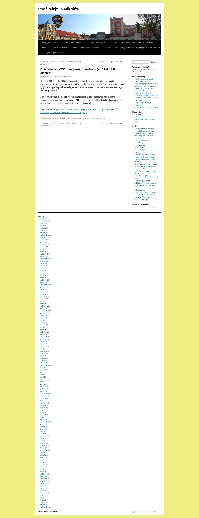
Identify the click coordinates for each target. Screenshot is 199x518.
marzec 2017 (44, 467)
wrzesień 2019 (44, 396)
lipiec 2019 (43, 401)
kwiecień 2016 (44, 493)
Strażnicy (75, 48)
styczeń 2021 (44, 358)
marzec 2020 (44, 382)
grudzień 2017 (44, 446)
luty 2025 (43, 249)
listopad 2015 (44, 505)
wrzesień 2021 (44, 339)
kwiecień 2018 (44, 436)
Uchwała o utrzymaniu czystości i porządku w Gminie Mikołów (136, 48)
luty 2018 (43, 441)
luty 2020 (43, 384)
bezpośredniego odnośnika (101, 118)
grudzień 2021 (44, 332)
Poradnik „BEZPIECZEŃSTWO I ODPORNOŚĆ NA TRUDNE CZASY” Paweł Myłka (145, 197)
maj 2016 (43, 490)
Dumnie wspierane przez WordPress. (146, 512)
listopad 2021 (44, 334)
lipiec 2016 (43, 486)
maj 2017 (43, 462)
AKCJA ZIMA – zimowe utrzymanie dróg (69, 43)
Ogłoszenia (85, 48)
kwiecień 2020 (44, 379)
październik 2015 (45, 507)
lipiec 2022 (43, 318)
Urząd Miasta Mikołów (141, 140)
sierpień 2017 (44, 455)
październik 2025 (45, 235)
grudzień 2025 (44, 230)
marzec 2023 (44, 299)
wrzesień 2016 (44, 481)
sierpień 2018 (44, 427)
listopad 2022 (44, 308)
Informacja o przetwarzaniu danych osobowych (127, 43)
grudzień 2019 (44, 389)
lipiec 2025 (43, 242)
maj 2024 (43, 270)
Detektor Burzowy (140, 145)
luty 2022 (43, 327)
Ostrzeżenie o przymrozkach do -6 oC (146, 107)
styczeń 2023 (44, 304)
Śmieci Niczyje (139, 143)
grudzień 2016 (44, 474)
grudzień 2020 (44, 360)
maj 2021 (43, 349)
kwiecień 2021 (44, 351)
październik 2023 (45, 285)
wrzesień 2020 (44, 367)
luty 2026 (43, 226)
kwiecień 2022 (44, 323)
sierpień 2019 (44, 398)
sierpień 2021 (44, 341)
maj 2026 (43, 218)
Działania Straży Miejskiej (96, 43)
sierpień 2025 (44, 240)
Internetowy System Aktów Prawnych (146, 164)
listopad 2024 (44, 256)
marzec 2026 (44, 223)
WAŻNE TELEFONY (61, 48)
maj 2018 (43, 434)
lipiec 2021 (43, 344)
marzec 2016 (44, 495)
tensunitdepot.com (154, 207)
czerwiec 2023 (44, 292)
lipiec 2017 (43, 457)
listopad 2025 (44, 233)
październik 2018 (45, 422)
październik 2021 (45, 337)
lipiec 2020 (43, 372)
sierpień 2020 (44, 370)
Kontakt (107, 48)
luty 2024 (43, 275)
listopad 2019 (44, 391)
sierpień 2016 (44, 483)
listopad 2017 (44, 448)
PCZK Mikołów (139, 147)
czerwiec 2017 (44, 460)
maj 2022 (43, 320)
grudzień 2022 (44, 306)
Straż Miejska (46, 48)
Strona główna (46, 43)
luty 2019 (43, 412)
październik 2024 (45, 259)
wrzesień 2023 (44, 287)
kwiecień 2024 (44, 273)
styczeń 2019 (44, 415)
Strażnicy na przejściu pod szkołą (112, 62)
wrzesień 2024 (44, 261)
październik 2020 (45, 365)
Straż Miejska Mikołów (58, 9)
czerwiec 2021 (44, 346)
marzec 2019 (44, 410)
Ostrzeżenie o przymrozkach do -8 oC (146, 84)
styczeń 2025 (44, 252)
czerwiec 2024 (44, 268)
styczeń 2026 (44, 228)
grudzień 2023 (44, 280)
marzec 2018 (44, 438)
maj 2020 (43, 377)
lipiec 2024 (43, 266)
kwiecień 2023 (44, 297)
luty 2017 (43, 469)
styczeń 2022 (44, 330)
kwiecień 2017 (44, 464)
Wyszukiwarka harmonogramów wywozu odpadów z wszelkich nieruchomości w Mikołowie (144, 131)
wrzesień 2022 (44, 313)
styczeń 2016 (44, 500)
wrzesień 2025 (44, 237)
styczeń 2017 (44, 472)
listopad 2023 (44, 282)
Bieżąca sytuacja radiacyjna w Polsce (146, 192)
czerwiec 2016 (44, 488)
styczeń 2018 (44, 443)
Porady (150, 43)
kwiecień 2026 (44, 221)
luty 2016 (43, 498)
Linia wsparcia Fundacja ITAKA (144, 185)
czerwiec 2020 (44, 375)
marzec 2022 (44, 325)
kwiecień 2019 (44, 408)
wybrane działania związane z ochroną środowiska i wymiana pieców (144, 119)
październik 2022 (45, 311)
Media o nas (97, 48)
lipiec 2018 (43, 429)
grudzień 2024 (44, 254)
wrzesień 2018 (44, 424)
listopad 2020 (44, 363)
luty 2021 (43, 356)
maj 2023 (43, 294)
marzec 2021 (44, 353)
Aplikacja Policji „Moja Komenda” (145, 183)
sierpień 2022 (44, 315)
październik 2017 (45, 450)
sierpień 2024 (44, 263)
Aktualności (73, 118)
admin (69, 76)
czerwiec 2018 (44, 431)
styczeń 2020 (44, 386)
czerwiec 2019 (44, 403)
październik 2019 (45, 393)
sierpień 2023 (44, 289)
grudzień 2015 (44, 502)
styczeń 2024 (44, 278)
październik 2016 (45, 479)
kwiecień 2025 (44, 244)
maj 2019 (43, 405)
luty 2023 (43, 301)
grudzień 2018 (44, 417)
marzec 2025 (44, 247)
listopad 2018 (44, 419)
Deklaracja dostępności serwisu (53, 53)
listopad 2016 (44, 476)
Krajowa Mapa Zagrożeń (142, 181)
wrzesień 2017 (44, 453)
